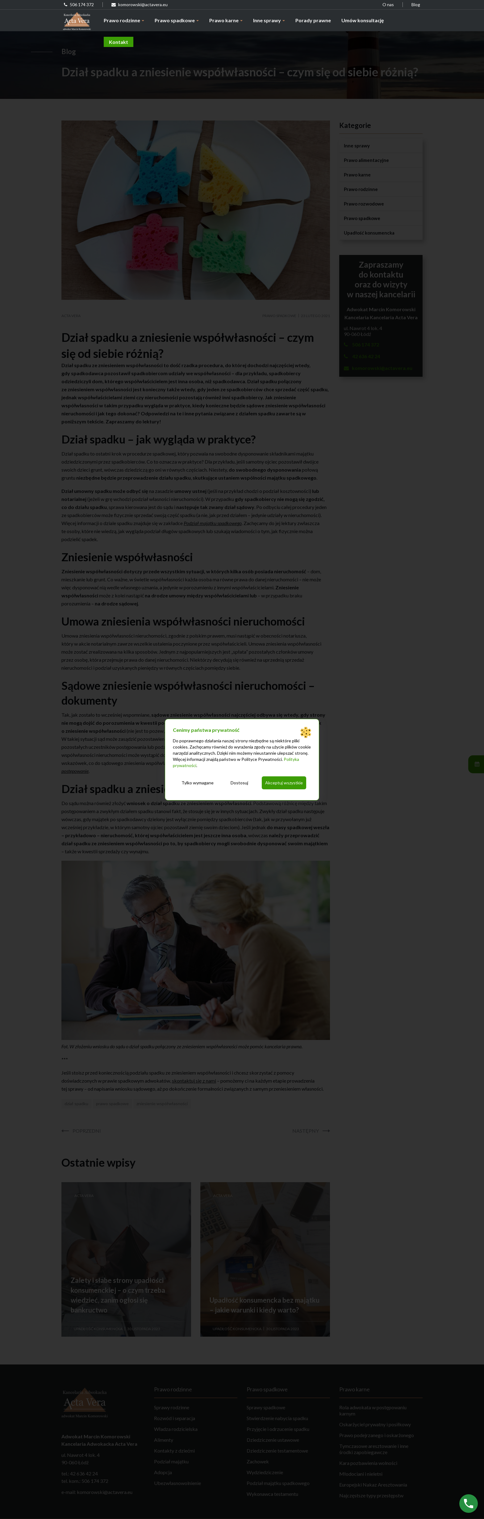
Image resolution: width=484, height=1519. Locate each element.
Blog (415, 4)
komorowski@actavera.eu (139, 4)
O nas (388, 4)
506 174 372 (79, 4)
